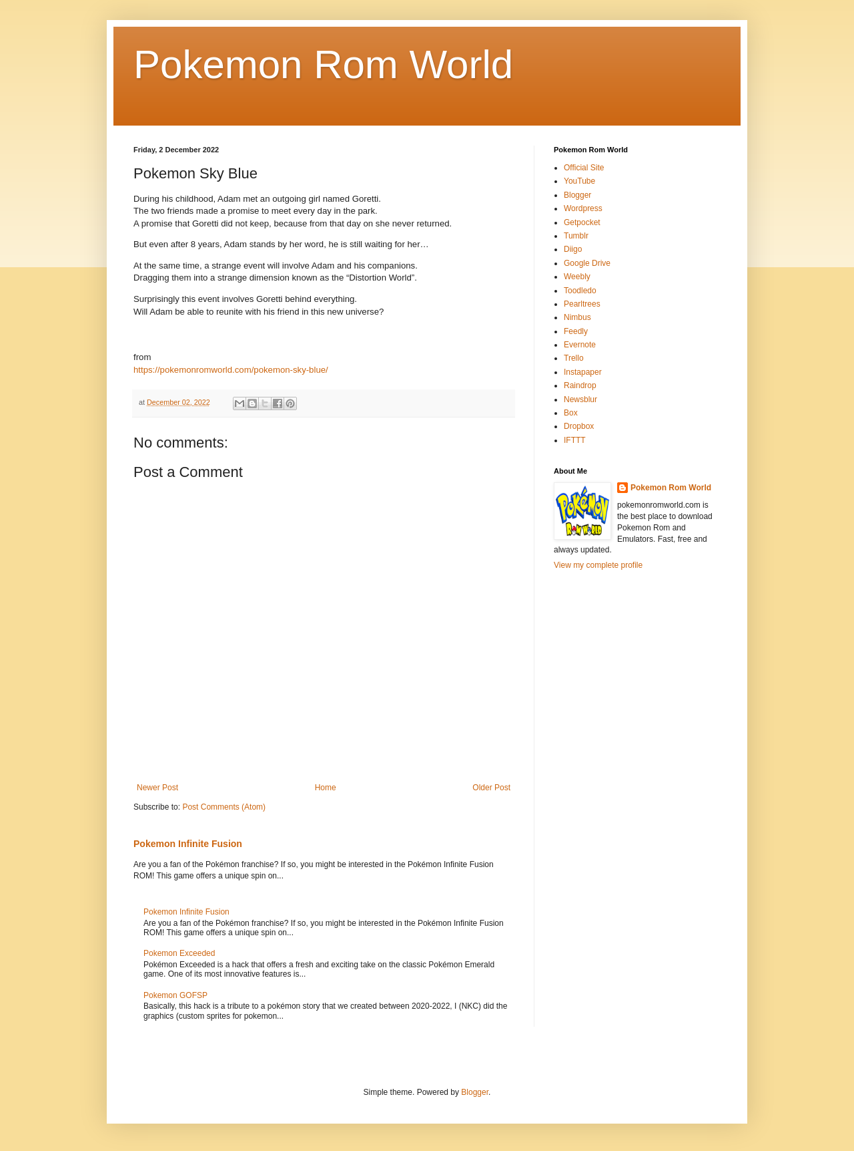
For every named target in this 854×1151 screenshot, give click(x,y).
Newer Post (157, 787)
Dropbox (579, 426)
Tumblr (576, 235)
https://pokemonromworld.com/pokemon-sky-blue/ (230, 370)
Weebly (577, 276)
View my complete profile (598, 565)
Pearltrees (582, 304)
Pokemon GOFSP (175, 995)
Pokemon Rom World (323, 64)
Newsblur (580, 399)
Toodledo (580, 290)
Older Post (491, 787)
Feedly (576, 331)
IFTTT (575, 440)
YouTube (579, 181)
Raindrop (580, 385)
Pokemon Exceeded (179, 953)
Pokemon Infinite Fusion (187, 843)
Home (325, 787)
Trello (574, 358)
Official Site (584, 167)
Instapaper (583, 372)
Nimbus (577, 317)
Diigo (573, 249)
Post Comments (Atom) (224, 807)
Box (571, 413)
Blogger (577, 195)
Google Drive (587, 263)
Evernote (580, 344)
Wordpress (583, 208)
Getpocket (582, 222)
